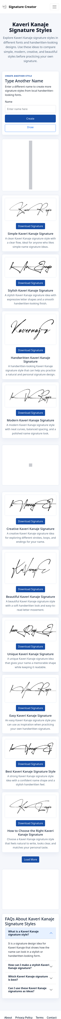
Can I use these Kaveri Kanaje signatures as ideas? (27, 989)
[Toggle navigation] (54, 7)
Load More (30, 859)
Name (8, 101)
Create (30, 118)
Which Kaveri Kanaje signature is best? (28, 978)
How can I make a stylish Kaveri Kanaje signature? (28, 966)
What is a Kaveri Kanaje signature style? (23, 933)
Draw (30, 127)
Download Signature (30, 226)
